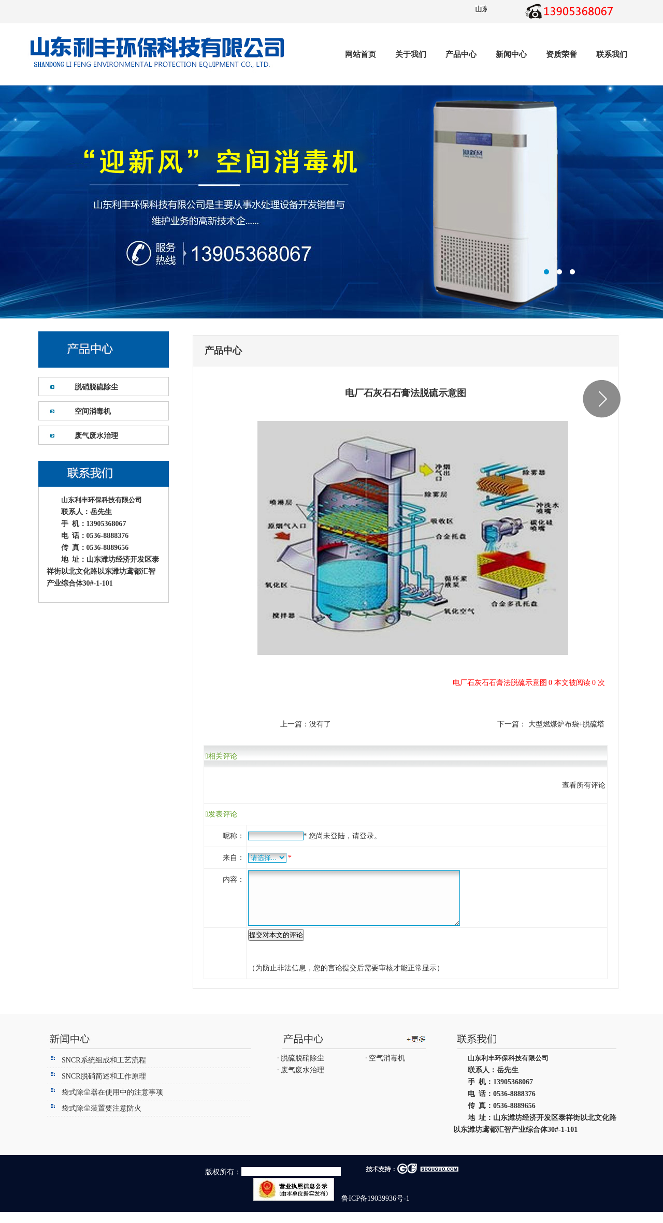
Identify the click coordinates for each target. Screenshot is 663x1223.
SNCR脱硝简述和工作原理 (104, 1087)
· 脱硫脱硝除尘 (300, 1069)
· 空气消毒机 (385, 1069)
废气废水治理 (96, 436)
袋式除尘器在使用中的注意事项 (112, 1103)
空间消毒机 (93, 411)
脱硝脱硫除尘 (96, 387)
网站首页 (360, 54)
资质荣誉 (561, 54)
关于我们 (410, 54)
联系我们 (611, 54)
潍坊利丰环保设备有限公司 (331, 201)
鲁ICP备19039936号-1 (375, 1209)
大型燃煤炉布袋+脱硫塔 (565, 724)
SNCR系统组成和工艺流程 (104, 1071)
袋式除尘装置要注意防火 (101, 1119)
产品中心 (461, 54)
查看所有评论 (584, 785)
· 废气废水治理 (300, 1081)
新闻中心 (511, 54)
